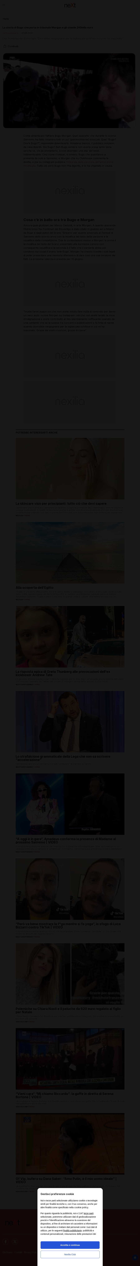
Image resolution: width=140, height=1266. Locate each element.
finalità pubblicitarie (72, 1230)
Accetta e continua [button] (70, 1245)
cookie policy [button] (81, 1207)
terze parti (88, 1213)
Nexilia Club (70, 1254)
